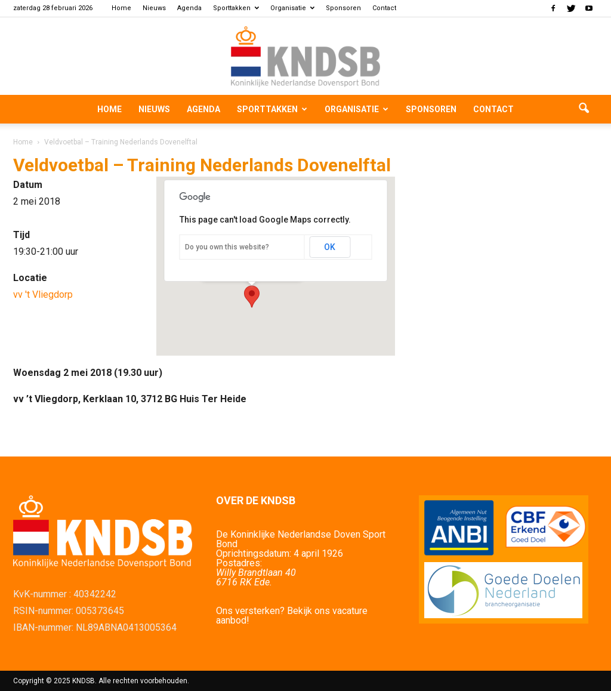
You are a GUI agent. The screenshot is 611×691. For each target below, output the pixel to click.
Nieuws (154, 8)
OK (329, 247)
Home (121, 8)
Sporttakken (236, 8)
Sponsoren (343, 8)
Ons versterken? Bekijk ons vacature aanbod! (292, 615)
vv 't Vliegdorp (43, 294)
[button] (583, 109)
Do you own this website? (227, 247)
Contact (384, 8)
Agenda (189, 8)
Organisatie (292, 8)
